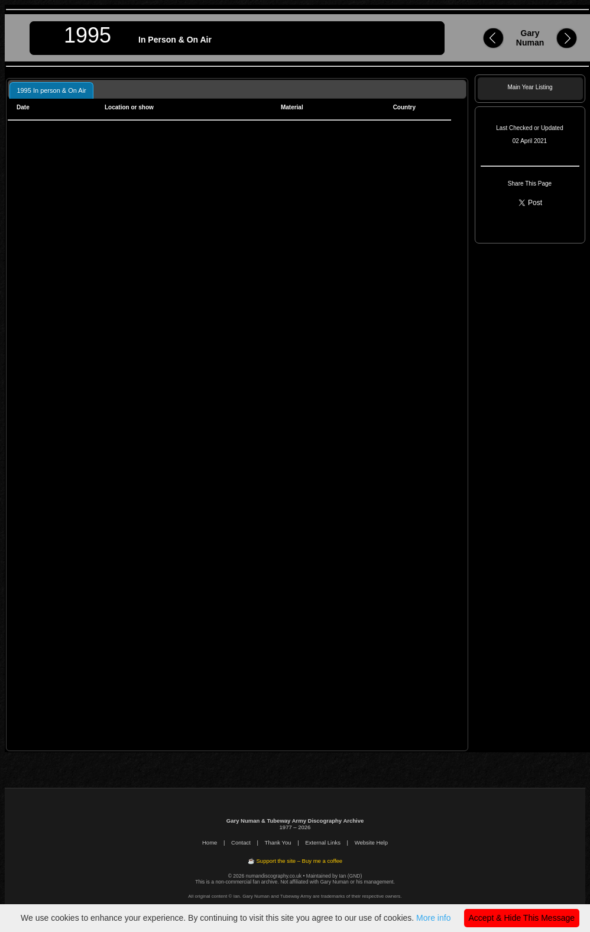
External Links (323, 842)
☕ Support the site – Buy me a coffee (295, 861)
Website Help (371, 842)
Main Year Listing (529, 87)
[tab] (51, 90)
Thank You (278, 842)
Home (209, 842)
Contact (241, 842)
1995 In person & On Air (51, 90)
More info (433, 918)
